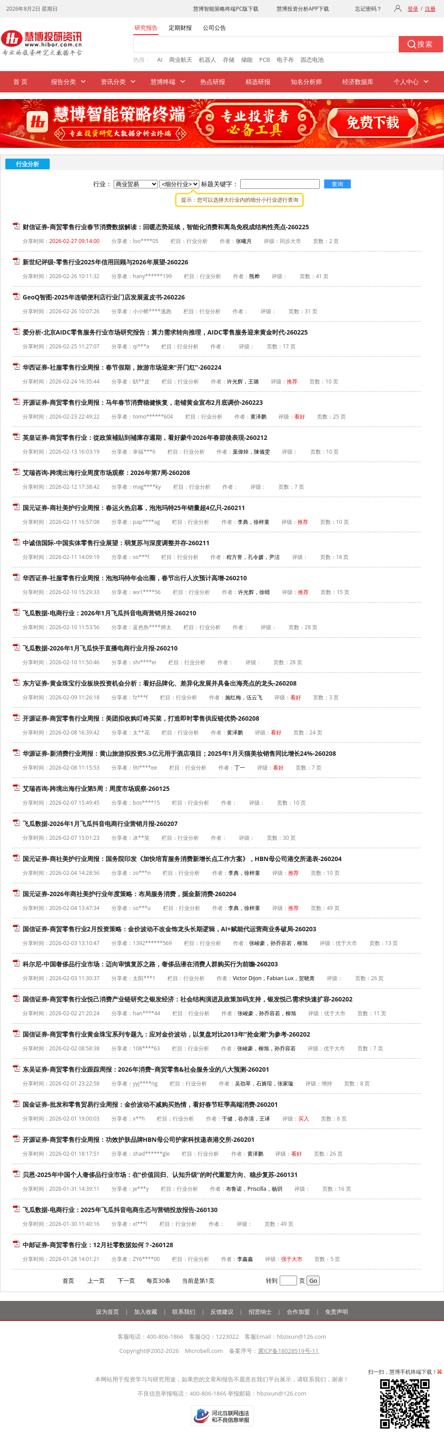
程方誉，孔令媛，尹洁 (253, 557)
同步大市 (290, 241)
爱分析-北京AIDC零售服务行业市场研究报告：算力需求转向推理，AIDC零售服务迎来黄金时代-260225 (165, 332)
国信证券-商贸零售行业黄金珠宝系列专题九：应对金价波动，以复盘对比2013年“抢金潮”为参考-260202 (166, 1034)
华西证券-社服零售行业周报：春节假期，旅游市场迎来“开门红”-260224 (122, 367)
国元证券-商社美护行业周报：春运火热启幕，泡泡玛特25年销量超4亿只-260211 (134, 507)
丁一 (239, 767)
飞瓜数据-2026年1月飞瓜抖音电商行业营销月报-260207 (100, 823)
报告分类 (63, 81)
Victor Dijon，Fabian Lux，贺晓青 (274, 978)
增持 (326, 1083)
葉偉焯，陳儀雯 (251, 451)
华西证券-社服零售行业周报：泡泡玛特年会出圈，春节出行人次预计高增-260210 (135, 578)
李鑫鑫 (245, 1259)
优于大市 (346, 943)
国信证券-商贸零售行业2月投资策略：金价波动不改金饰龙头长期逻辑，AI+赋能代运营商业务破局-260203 (169, 929)
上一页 (96, 1280)
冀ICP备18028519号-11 (288, 1351)
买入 (303, 1118)
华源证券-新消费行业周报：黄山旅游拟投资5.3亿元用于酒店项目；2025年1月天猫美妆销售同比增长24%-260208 (179, 753)
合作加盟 (298, 1312)
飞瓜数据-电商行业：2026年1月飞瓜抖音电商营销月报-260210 (109, 613)
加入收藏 (145, 1312)
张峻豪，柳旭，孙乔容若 (266, 1048)
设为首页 (107, 1312)
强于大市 (291, 1259)
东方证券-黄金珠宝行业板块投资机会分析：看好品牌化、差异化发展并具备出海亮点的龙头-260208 (160, 683)
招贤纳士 (260, 1312)
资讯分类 (113, 81)
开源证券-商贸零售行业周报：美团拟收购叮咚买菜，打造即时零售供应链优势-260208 (141, 718)
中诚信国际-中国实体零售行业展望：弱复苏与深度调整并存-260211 (116, 543)
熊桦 (254, 276)
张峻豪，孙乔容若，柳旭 (278, 943)
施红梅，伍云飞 (243, 697)
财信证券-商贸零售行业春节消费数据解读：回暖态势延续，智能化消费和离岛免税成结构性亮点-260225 (166, 227)
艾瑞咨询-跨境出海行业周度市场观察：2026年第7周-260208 (106, 472)
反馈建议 (222, 1312)
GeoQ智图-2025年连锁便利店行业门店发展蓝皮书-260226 (104, 297)
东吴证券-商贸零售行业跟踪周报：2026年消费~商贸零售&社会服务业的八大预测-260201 (146, 1069)
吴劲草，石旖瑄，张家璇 (264, 1083)
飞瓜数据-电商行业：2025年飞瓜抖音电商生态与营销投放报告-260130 (120, 1209)
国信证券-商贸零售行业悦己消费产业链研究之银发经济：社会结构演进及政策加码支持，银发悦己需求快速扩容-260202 (188, 999)
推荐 (292, 381)
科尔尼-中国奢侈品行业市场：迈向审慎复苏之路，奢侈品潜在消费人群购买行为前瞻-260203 (150, 964)
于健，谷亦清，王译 (246, 1118)
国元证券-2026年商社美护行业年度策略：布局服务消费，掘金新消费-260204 (129, 894)
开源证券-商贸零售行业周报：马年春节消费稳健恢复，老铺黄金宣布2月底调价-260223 (143, 402)
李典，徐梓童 (254, 522)
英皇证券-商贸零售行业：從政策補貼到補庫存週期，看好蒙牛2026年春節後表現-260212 (145, 437)
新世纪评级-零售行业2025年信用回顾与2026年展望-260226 (105, 262)
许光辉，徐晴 (254, 592)
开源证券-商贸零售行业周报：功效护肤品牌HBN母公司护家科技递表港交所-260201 (139, 1139)
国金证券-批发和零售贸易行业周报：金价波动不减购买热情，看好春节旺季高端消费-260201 (150, 1104)
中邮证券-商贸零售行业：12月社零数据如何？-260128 (98, 1245)
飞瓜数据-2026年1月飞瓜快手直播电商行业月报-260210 (100, 648)
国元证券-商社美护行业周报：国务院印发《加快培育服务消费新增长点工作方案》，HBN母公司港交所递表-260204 (182, 858)
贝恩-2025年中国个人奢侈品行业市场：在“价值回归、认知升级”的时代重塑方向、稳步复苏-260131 (160, 1174)
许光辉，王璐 (243, 381)
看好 (299, 416)
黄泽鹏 (258, 416)
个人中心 (406, 81)
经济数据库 (357, 81)
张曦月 (244, 241)
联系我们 (183, 1312)
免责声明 (336, 1312)
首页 (68, 1280)
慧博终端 (163, 81)
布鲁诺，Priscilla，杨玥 (254, 1189)
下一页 (126, 1280)
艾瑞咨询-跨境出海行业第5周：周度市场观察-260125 (96, 788)
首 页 (20, 81)
